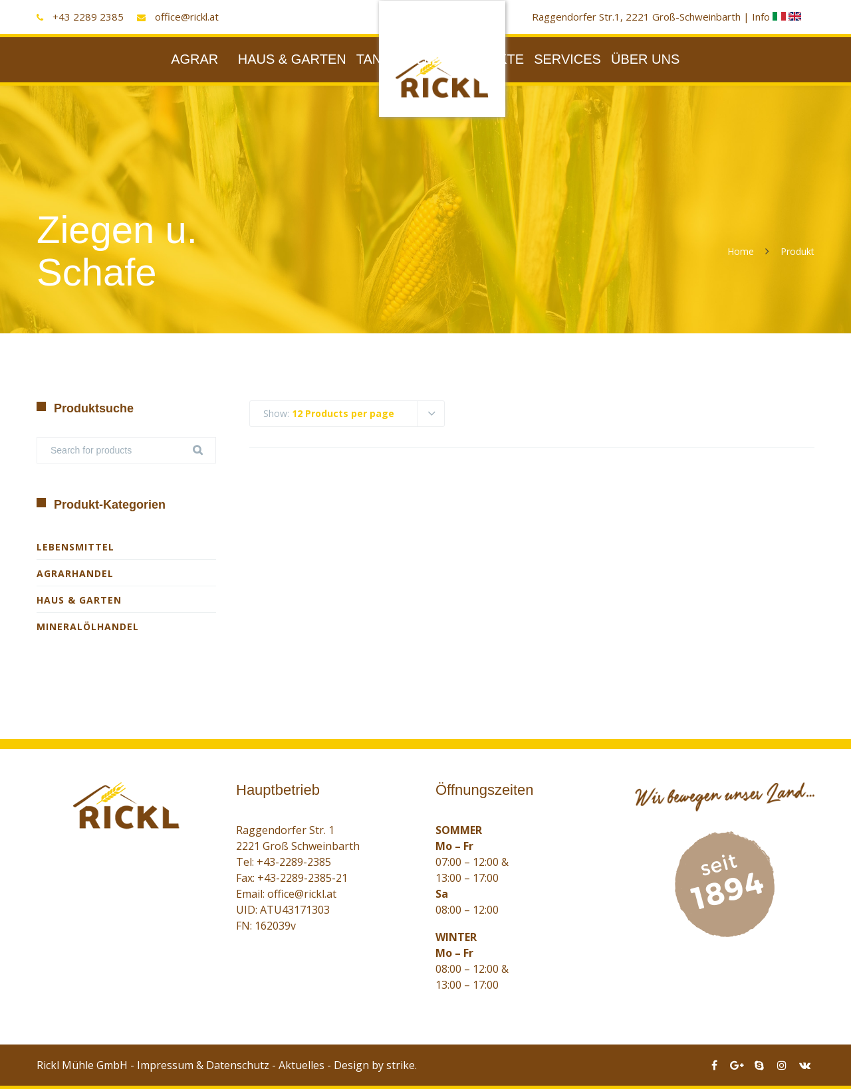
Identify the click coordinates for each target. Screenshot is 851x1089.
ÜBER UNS (645, 59)
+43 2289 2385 (88, 16)
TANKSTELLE (398, 59)
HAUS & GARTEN (292, 59)
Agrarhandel (75, 573)
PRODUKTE (487, 59)
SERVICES (567, 59)
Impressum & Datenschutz (203, 1065)
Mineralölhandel (88, 626)
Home (740, 251)
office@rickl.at (187, 16)
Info (770, 16)
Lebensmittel (75, 547)
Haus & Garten (79, 600)
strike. (401, 1065)
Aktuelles (301, 1065)
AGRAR (194, 59)
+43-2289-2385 (294, 862)
